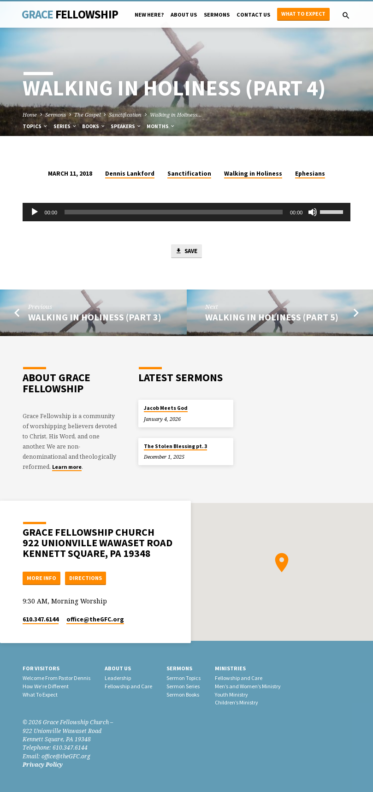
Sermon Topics (183, 677)
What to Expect (303, 13)
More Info (42, 577)
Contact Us (253, 14)
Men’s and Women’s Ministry (248, 686)
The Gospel (87, 114)
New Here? (149, 14)
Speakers (126, 126)
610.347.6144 (41, 619)
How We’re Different (46, 686)
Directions (87, 577)
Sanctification (125, 114)
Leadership (118, 677)
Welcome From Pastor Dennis (56, 677)
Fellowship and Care (128, 686)
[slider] (174, 212)
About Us (184, 14)
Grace (70, 14)
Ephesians (310, 173)
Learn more (67, 466)
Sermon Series (183, 686)
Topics (35, 126)
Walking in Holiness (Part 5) (271, 318)
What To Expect (40, 694)
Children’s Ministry (236, 702)
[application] (187, 212)
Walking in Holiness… (176, 114)
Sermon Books (182, 694)
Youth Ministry (231, 694)
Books (94, 126)
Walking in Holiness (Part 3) (94, 318)
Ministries (230, 668)
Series (65, 126)
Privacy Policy (43, 764)
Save (186, 251)
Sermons (217, 14)
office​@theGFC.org (95, 619)
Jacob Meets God (166, 407)
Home (30, 114)
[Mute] (312, 212)
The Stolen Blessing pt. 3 (175, 446)
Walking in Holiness (253, 173)
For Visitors (41, 668)
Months (161, 126)
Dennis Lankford (129, 173)
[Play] (34, 212)
